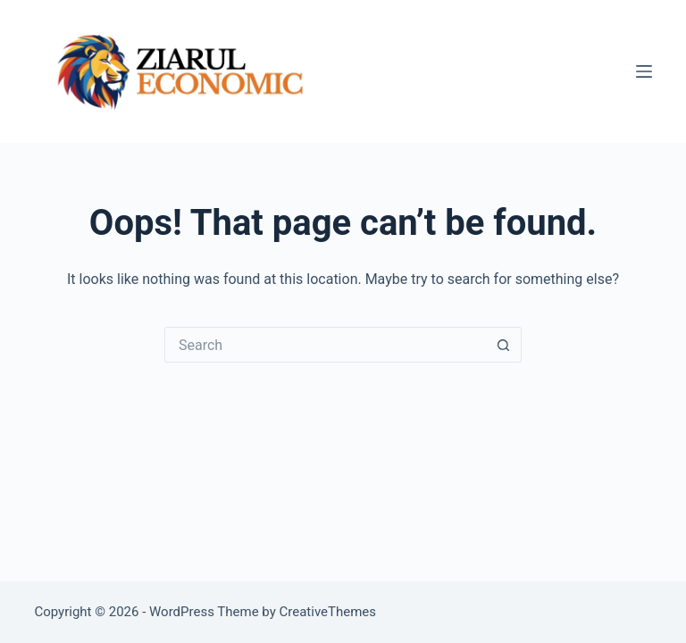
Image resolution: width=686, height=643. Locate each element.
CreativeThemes (328, 612)
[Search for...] (325, 345)
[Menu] (644, 71)
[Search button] (504, 345)
